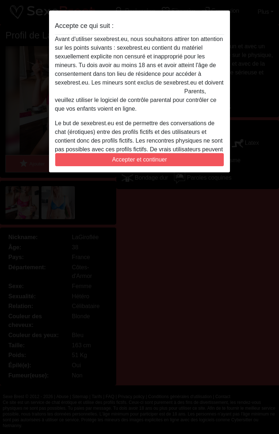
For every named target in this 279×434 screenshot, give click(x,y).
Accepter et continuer (139, 159)
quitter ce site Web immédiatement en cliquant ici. (119, 91)
